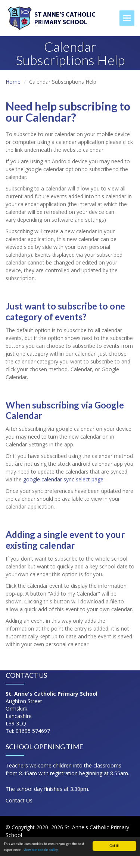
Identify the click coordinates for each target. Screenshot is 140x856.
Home (13, 81)
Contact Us (19, 800)
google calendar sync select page (63, 479)
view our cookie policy (41, 850)
